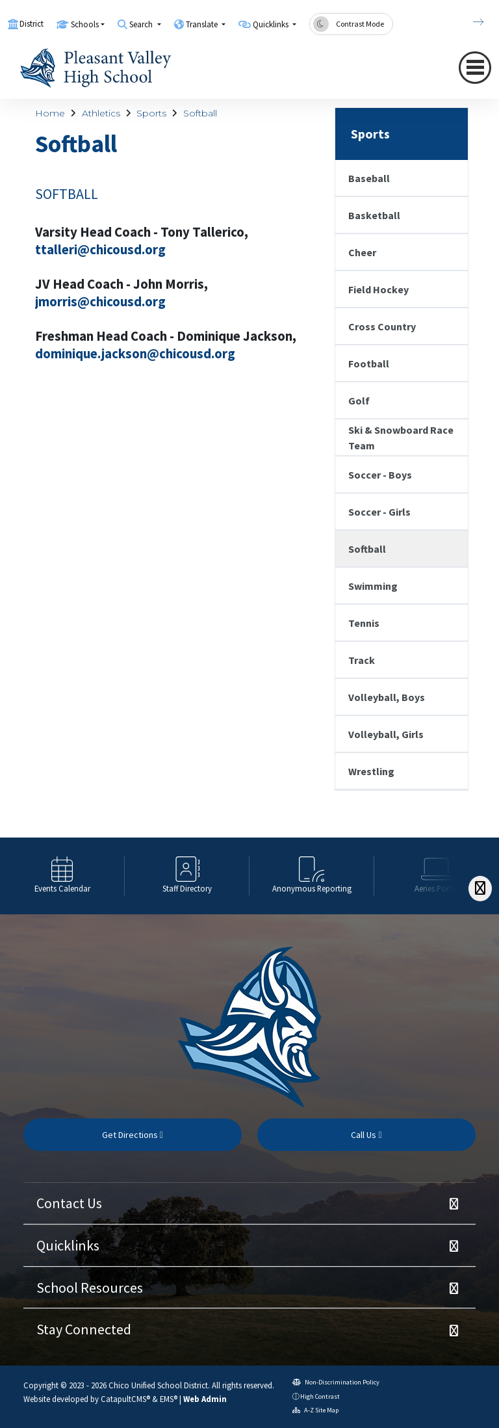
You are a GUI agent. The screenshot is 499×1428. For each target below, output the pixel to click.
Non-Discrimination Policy (335, 1382)
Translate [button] (203, 24)
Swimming (373, 585)
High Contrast (320, 1396)
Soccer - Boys (380, 474)
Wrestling (371, 771)
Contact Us (69, 1203)
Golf (359, 400)
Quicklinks (67, 1245)
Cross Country (382, 326)
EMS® (168, 1399)
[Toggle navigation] (475, 68)
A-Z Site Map (315, 1410)
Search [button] (142, 24)
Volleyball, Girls (386, 734)
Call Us (366, 1135)
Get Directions (132, 1135)
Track (361, 660)
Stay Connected (83, 1329)
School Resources (89, 1287)
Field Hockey (378, 289)
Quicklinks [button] (271, 24)
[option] (62, 876)
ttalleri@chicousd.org (100, 249)
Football (368, 363)
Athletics (101, 113)
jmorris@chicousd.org (100, 301)
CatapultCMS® (125, 1399)
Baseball (369, 178)
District (31, 23)
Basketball (374, 215)
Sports (151, 113)
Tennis (363, 622)
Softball (200, 113)
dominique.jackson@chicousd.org (135, 353)
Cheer (362, 252)
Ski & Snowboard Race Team (401, 437)
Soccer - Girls (379, 511)
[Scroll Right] (480, 888)
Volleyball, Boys (386, 697)
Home (50, 113)
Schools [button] (85, 24)
